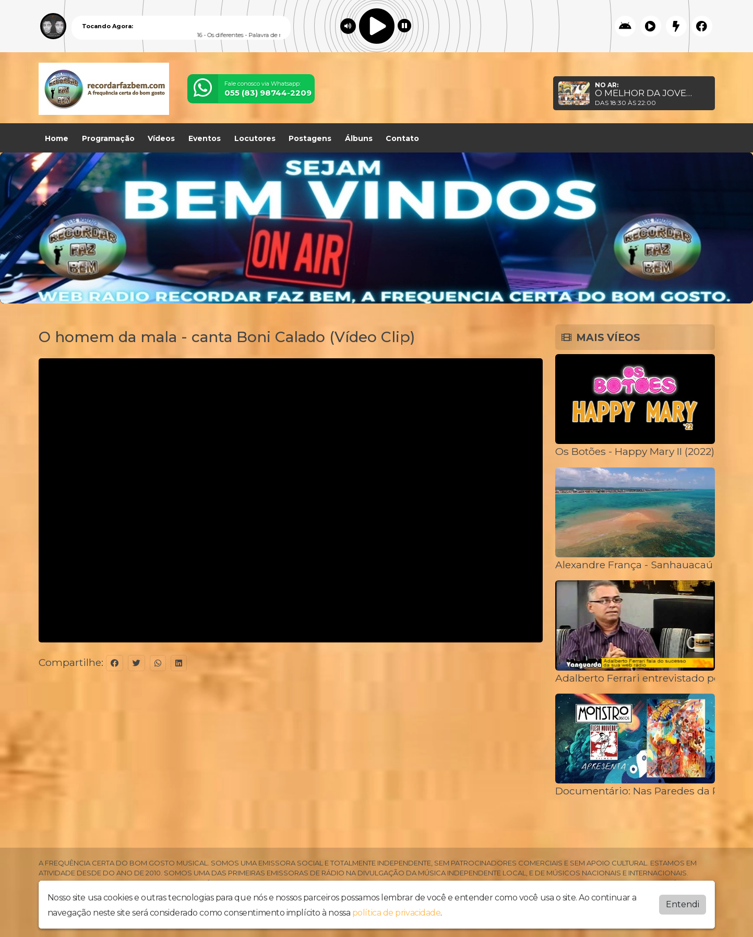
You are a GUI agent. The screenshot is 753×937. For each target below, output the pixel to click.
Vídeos (161, 138)
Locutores (255, 138)
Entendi (682, 904)
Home (56, 138)
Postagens (310, 138)
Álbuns (359, 138)
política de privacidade (396, 913)
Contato (402, 138)
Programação (108, 138)
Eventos (204, 138)
